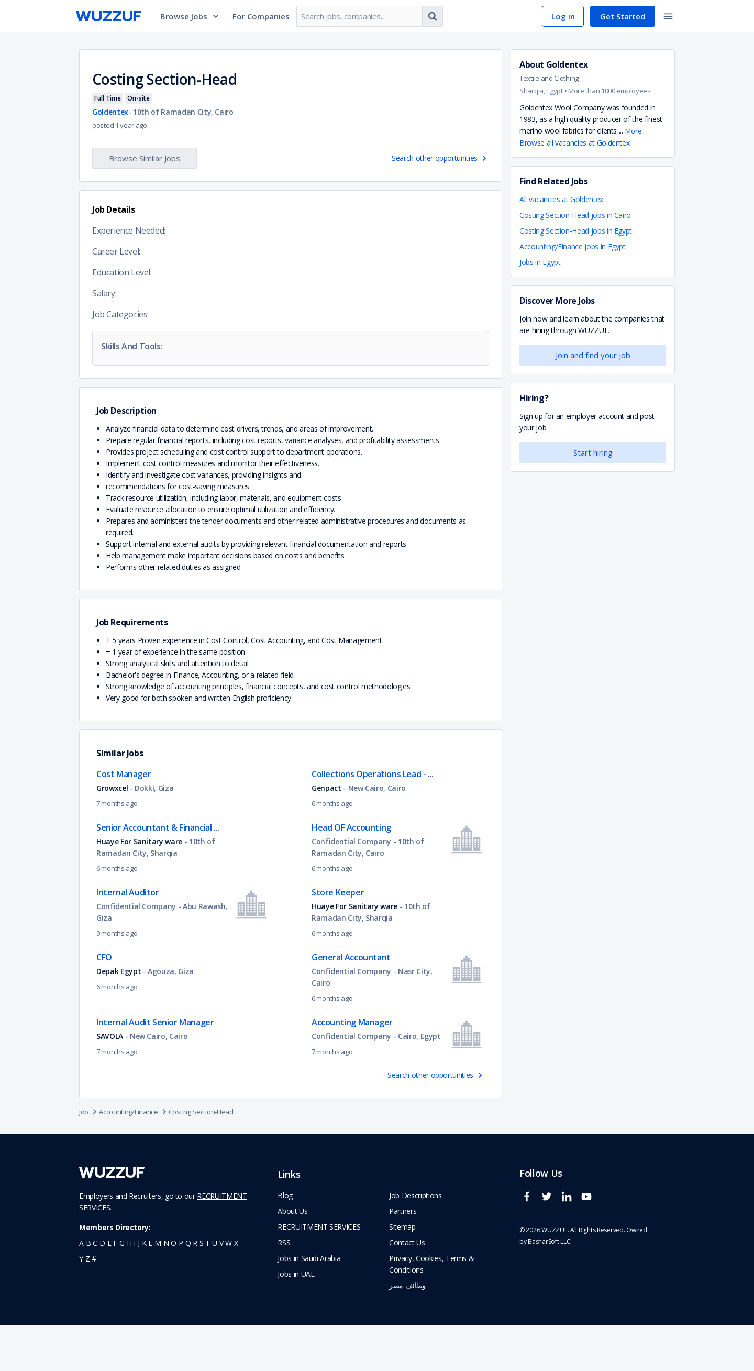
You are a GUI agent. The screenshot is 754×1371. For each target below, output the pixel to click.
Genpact (326, 834)
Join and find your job (593, 355)
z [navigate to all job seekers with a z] (87, 1305)
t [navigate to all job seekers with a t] (207, 1289)
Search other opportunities (440, 158)
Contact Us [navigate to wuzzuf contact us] (407, 1288)
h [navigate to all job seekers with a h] (129, 1289)
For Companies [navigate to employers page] (261, 16)
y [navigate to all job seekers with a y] (81, 1305)
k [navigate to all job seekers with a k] (144, 1289)
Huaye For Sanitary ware (139, 887)
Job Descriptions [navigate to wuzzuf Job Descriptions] (415, 1241)
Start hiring (593, 452)
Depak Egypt (118, 1017)
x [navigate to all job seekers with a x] (236, 1289)
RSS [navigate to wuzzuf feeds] (284, 1288)
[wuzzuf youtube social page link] (589, 1247)
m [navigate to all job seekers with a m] (157, 1289)
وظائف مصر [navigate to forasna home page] (407, 1331)
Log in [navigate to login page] (563, 16)
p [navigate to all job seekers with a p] (181, 1289)
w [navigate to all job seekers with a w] (228, 1289)
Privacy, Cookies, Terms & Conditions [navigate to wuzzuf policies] (431, 1310)
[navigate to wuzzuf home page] (108, 16)
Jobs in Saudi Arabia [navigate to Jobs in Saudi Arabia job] (309, 1304)
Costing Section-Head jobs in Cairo (575, 215)
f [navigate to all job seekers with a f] (115, 1289)
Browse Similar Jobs (144, 158)
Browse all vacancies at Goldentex (574, 143)
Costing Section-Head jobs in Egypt (575, 231)
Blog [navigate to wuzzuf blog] (285, 1241)
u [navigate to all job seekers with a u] (214, 1289)
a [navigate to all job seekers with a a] (81, 1289)
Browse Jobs (190, 16)
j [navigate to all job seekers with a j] (139, 1289)
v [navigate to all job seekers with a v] (221, 1289)
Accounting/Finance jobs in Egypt (572, 246)
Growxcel (112, 834)
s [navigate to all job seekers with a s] (201, 1289)
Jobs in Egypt (539, 262)
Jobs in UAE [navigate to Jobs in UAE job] (296, 1320)
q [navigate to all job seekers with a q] (188, 1289)
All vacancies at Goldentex (561, 199)
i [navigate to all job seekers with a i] (135, 1289)
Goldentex (567, 64)
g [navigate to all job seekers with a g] (122, 1289)
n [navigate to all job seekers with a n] (166, 1289)
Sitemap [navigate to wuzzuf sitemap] (402, 1273)
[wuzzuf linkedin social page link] (569, 1247)
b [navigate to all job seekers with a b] (88, 1289)
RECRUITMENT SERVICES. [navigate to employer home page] (320, 1273)
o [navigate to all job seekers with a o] (173, 1289)
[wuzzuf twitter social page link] (549, 1247)
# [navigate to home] (94, 1305)
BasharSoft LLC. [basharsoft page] (550, 1287)
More (633, 131)
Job (89, 1158)
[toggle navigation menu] (668, 16)
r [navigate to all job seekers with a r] (195, 1289)
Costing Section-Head (201, 1158)
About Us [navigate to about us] (292, 1257)
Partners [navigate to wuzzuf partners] (402, 1257)
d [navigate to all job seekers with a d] (102, 1289)
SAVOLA (109, 1082)
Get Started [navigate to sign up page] (622, 16)
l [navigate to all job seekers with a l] (150, 1289)
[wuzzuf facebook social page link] (529, 1247)
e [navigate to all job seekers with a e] (109, 1289)
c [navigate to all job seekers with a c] (95, 1289)
